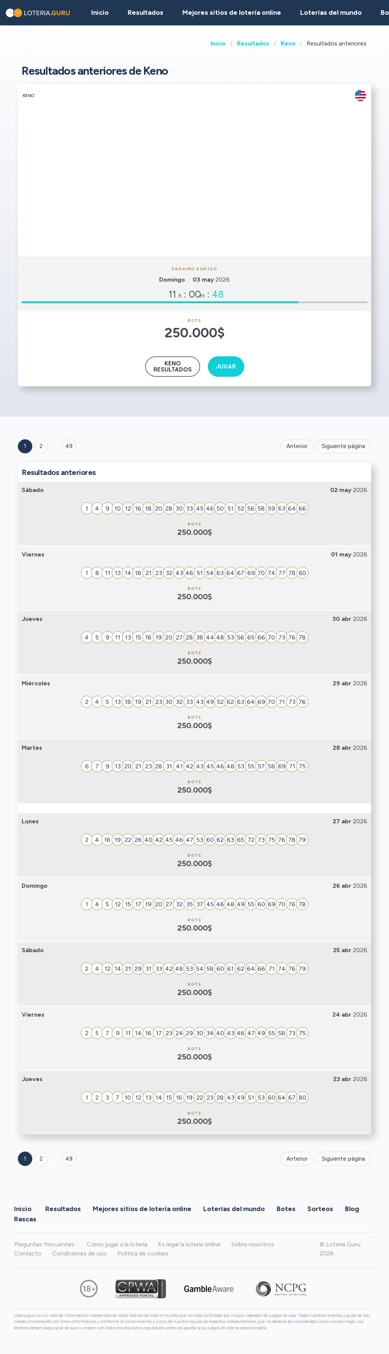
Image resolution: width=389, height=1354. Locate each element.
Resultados (253, 43)
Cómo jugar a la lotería (117, 1244)
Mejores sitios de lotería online (231, 12)
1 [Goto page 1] (25, 446)
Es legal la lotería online (189, 1244)
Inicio (218, 43)
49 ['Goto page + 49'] (69, 446)
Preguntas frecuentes (44, 1244)
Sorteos (320, 1209)
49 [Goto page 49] (69, 1158)
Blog (352, 1209)
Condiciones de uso (79, 1253)
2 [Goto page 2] (41, 446)
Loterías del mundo (331, 12)
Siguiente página (343, 446)
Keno (288, 43)
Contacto (27, 1253)
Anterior (297, 446)
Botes (286, 1209)
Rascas (25, 1219)
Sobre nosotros (252, 1244)
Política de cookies (143, 1253)
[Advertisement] (194, 200)
